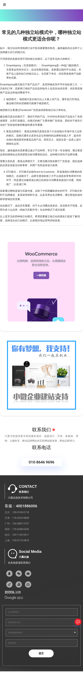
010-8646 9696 (41, 463)
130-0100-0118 (20, 512)
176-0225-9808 (20, 517)
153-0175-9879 (20, 540)
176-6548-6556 (20, 529)
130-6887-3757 (20, 523)
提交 (41, 653)
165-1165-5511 (20, 534)
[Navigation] (4, 4)
